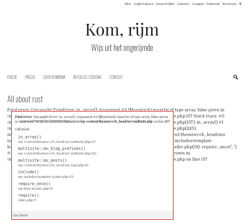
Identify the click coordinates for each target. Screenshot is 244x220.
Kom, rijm (122, 29)
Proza (30, 77)
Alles (128, 4)
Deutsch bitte (165, 4)
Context (116, 77)
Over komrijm (54, 77)
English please (144, 4)
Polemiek (213, 4)
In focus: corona (87, 77)
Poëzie (12, 77)
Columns (183, 4)
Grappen (198, 4)
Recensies (229, 4)
